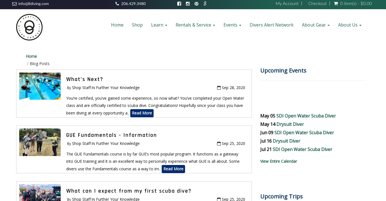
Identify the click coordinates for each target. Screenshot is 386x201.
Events (232, 25)
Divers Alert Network (272, 25)
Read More (142, 113)
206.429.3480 (133, 3)
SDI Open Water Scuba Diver (306, 116)
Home (117, 25)
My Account (287, 3)
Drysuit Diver (290, 124)
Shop (137, 25)
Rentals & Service (195, 25)
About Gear (316, 25)
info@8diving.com (33, 3)
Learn (159, 25)
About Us (350, 25)
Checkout (317, 3)
